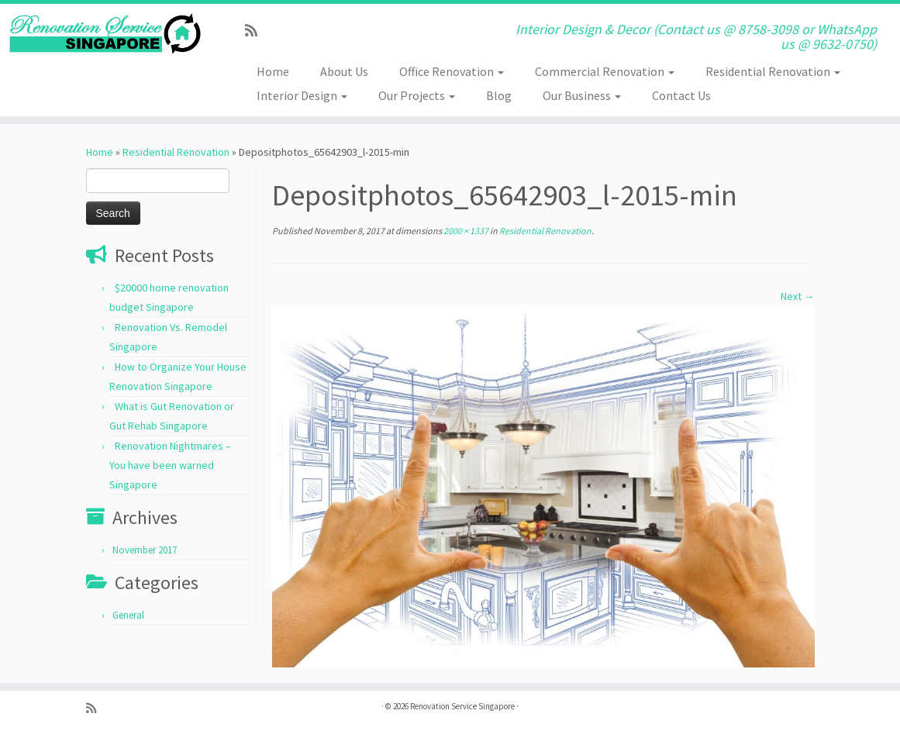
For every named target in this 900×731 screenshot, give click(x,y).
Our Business (582, 95)
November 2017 (144, 550)
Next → (798, 296)
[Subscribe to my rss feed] (256, 31)
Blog (499, 95)
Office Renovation (451, 71)
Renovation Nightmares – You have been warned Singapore (170, 465)
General (128, 615)
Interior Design (302, 95)
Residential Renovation (772, 71)
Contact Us (681, 95)
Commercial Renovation (604, 71)
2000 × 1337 (465, 230)
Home (273, 71)
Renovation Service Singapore (462, 706)
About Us (344, 71)
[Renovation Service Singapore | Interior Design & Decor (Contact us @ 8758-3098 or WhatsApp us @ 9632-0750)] (105, 34)
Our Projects (416, 95)
